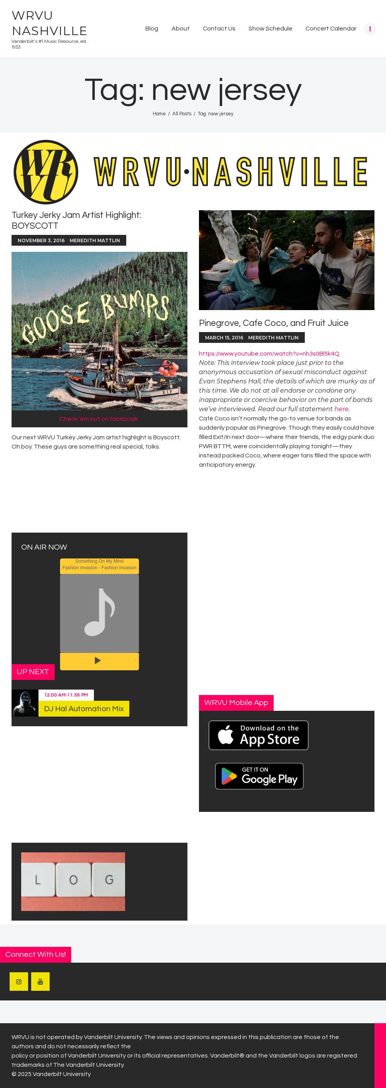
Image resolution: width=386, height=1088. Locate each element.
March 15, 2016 (224, 338)
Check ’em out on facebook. (99, 419)
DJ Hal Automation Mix (84, 709)
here (341, 409)
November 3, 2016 (41, 240)
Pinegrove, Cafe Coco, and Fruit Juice (274, 323)
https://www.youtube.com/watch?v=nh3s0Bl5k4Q (269, 354)
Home (159, 113)
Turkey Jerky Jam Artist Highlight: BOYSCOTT (76, 221)
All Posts (181, 113)
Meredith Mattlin (95, 240)
